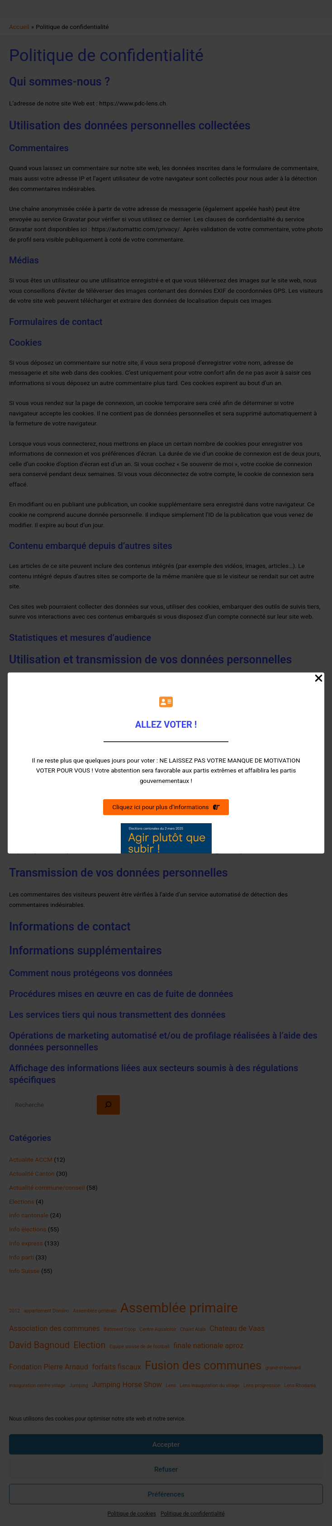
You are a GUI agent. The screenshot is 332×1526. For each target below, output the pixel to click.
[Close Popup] (318, 678)
